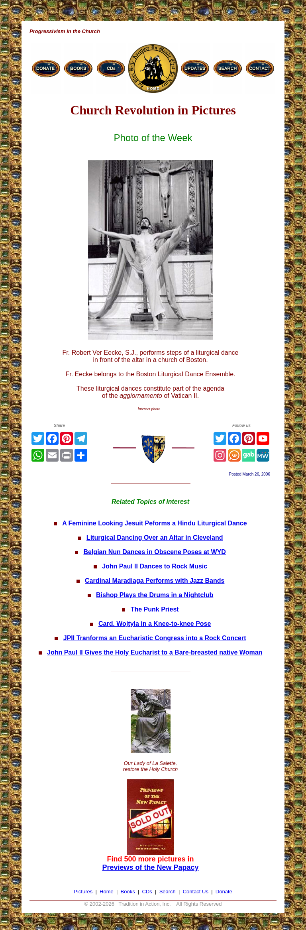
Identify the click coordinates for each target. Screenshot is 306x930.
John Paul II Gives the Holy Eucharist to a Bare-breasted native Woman (154, 652)
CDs (147, 892)
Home (107, 892)
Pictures (83, 892)
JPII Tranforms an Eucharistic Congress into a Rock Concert (154, 638)
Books (128, 892)
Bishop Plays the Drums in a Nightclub (154, 595)
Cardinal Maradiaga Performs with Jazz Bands (154, 580)
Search (167, 892)
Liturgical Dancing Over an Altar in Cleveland (154, 537)
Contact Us (195, 892)
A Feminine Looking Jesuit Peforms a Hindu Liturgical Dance (154, 523)
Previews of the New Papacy (150, 867)
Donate (224, 892)
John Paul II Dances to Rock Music (154, 566)
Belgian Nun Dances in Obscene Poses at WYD (154, 552)
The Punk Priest (155, 609)
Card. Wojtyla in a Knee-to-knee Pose (154, 623)
